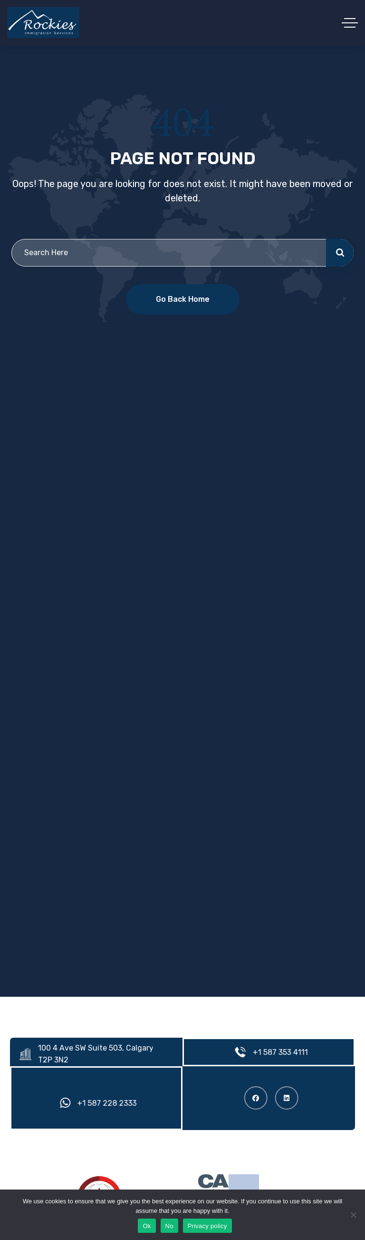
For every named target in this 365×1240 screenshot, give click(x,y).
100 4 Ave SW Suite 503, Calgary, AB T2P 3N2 (105, 1053)
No (169, 1226)
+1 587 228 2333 (110, 1103)
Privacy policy (207, 1226)
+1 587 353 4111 (283, 1052)
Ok (147, 1226)
